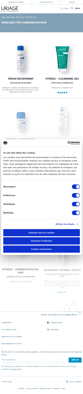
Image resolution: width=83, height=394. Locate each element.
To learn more (15, 369)
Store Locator (46, 2)
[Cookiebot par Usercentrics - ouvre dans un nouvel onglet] (67, 143)
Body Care (11, 17)
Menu (77, 8)
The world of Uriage (16, 2)
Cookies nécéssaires (41, 249)
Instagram (52, 330)
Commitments (6, 322)
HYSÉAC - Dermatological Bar (20, 272)
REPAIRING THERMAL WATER (62, 271)
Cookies (56, 388)
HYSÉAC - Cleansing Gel (62, 78)
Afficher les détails (65, 224)
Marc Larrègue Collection (11, 343)
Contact (72, 2)
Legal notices (32, 388)
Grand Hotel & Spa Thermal (11, 336)
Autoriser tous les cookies (41, 232)
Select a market (74, 382)
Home (3, 17)
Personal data (45, 388)
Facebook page (54, 323)
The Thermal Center (8, 329)
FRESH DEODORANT (20, 78)
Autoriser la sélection (41, 241)
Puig (63, 388)
